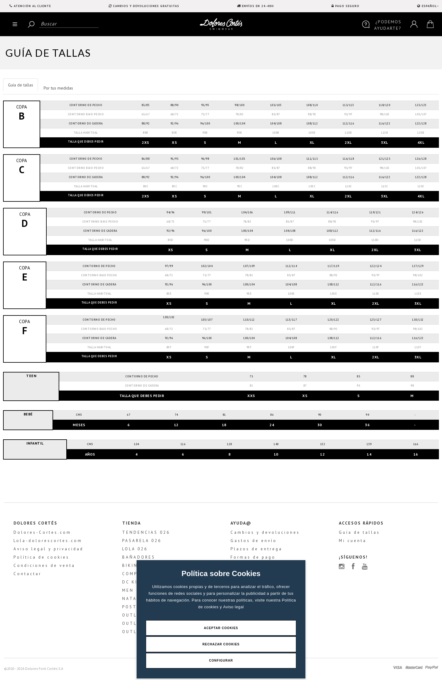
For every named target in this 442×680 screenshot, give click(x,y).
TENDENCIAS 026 (145, 534)
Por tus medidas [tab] (58, 88)
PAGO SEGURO (347, 6)
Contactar (27, 575)
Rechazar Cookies (220, 644)
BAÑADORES (138, 558)
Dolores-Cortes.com (41, 534)
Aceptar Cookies (221, 627)
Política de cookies (40, 558)
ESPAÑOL (430, 6)
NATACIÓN (136, 600)
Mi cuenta (353, 542)
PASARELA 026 (141, 542)
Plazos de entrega (256, 550)
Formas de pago (253, 558)
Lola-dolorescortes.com (47, 542)
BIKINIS (132, 567)
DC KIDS (133, 583)
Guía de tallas (360, 534)
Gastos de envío (254, 542)
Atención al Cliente (32, 6)
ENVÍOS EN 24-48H (258, 6)
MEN (127, 591)
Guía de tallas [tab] (20, 85)
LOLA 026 (134, 550)
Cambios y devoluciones (265, 534)
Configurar (221, 660)
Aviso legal (233, 606)
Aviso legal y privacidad (48, 550)
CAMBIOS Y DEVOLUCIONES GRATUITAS (146, 6)
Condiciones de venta (43, 567)
